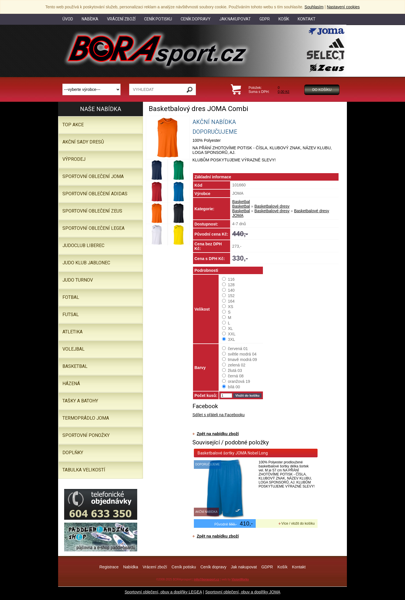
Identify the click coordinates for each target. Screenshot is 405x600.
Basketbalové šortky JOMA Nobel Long (233, 453)
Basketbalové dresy (271, 206)
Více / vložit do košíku (298, 523)
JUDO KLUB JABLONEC (86, 262)
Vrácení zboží (155, 567)
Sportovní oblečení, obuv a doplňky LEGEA (163, 592)
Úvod (67, 19)
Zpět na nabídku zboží (218, 433)
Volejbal (73, 349)
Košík (282, 567)
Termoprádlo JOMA (85, 418)
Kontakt (298, 567)
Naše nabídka (100, 109)
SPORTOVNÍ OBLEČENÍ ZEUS (92, 211)
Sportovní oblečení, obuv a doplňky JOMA (242, 592)
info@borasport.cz (206, 579)
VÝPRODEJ (73, 159)
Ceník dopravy (213, 567)
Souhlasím (314, 7)
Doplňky (72, 452)
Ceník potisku (183, 567)
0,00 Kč (283, 92)
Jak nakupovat (244, 567)
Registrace (109, 567)
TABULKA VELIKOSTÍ (83, 470)
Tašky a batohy (80, 401)
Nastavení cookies (343, 7)
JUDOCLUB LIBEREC (83, 245)
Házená (71, 383)
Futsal (70, 314)
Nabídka (130, 567)
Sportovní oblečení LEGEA (93, 228)
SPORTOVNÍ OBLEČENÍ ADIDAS (94, 193)
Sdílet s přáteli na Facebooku (218, 414)
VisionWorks (240, 579)
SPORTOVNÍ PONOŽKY (86, 435)
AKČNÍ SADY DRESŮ (83, 142)
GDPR (267, 567)
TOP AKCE (73, 124)
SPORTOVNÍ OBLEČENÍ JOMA (93, 176)
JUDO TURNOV (77, 280)
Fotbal (70, 297)
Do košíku (322, 90)
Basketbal (241, 201)
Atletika (72, 332)
